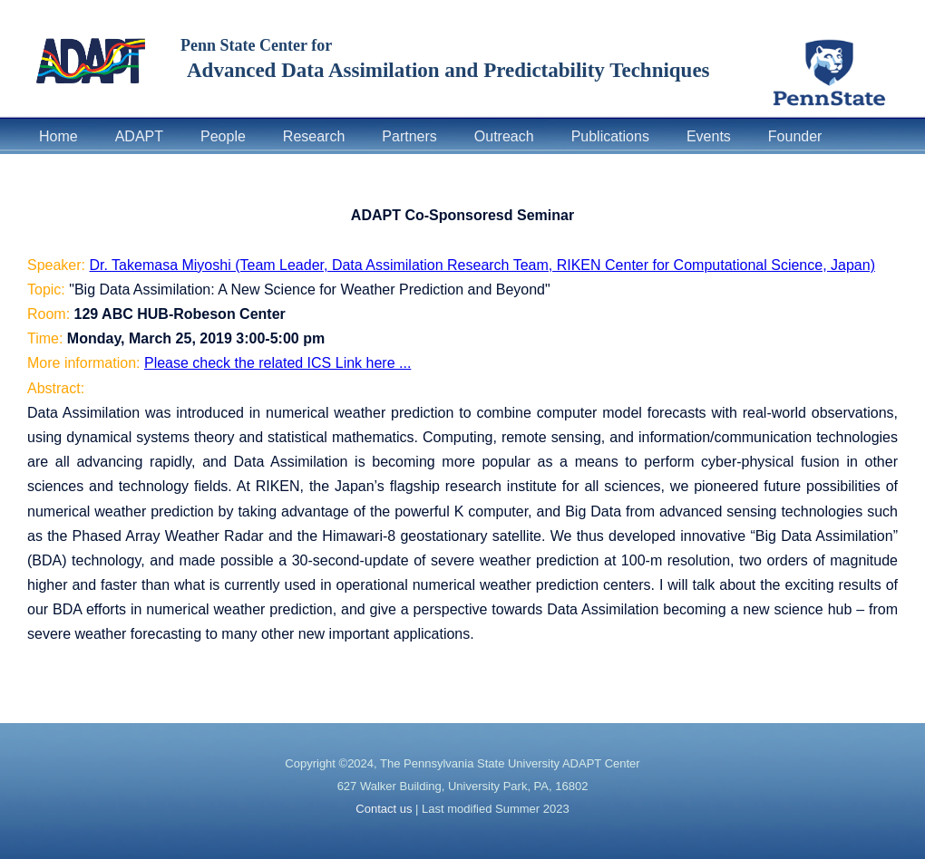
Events (708, 136)
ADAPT (139, 136)
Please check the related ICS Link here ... (277, 363)
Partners (409, 136)
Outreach (504, 136)
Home (58, 136)
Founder (795, 136)
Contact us (383, 809)
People (223, 136)
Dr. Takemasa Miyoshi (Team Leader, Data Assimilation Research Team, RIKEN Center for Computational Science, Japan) (482, 265)
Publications (610, 136)
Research (314, 136)
